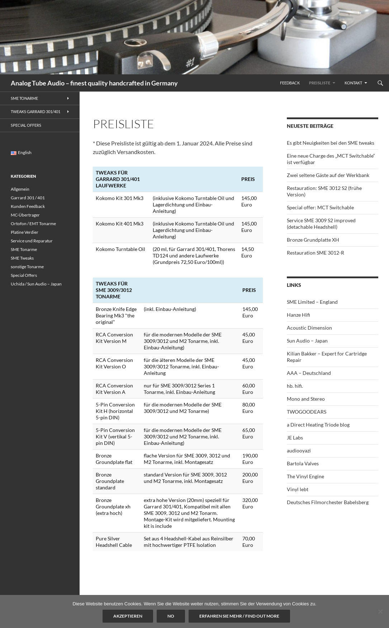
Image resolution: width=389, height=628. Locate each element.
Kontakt (353, 82)
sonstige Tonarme (27, 266)
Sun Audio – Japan (307, 341)
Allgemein (20, 189)
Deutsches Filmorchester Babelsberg (328, 502)
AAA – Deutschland (309, 373)
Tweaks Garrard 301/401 (35, 111)
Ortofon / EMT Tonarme (33, 223)
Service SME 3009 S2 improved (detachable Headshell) (321, 223)
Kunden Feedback (28, 206)
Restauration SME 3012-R (315, 253)
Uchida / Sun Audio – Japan (36, 284)
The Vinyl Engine (305, 476)
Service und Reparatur (32, 240)
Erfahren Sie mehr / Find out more (239, 616)
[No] (380, 611)
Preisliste (319, 82)
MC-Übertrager (25, 215)
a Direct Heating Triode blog (318, 425)
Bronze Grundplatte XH (313, 240)
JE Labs (295, 437)
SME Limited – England (312, 302)
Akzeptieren (127, 616)
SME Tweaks (22, 258)
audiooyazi (299, 450)
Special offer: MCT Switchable (320, 207)
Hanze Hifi (298, 315)
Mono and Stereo (306, 399)
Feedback (290, 82)
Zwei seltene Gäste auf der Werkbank (328, 175)
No (170, 616)
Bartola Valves (303, 463)
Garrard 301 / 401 (28, 197)
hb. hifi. (295, 386)
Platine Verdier (24, 232)
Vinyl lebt (297, 489)
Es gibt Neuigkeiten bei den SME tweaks (330, 143)
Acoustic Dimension (309, 328)
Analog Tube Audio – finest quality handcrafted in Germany (94, 83)
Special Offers (26, 125)
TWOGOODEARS (306, 412)
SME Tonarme (24, 98)
